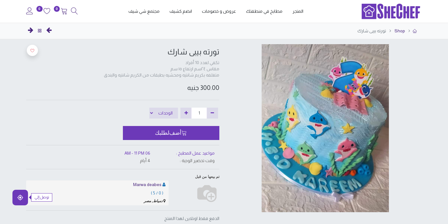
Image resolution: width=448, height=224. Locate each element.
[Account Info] (29, 11)
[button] (171, 133)
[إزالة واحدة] (212, 113)
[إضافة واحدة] (186, 113)
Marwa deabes (147, 184)
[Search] (74, 11)
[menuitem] (297, 11)
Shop (399, 30)
